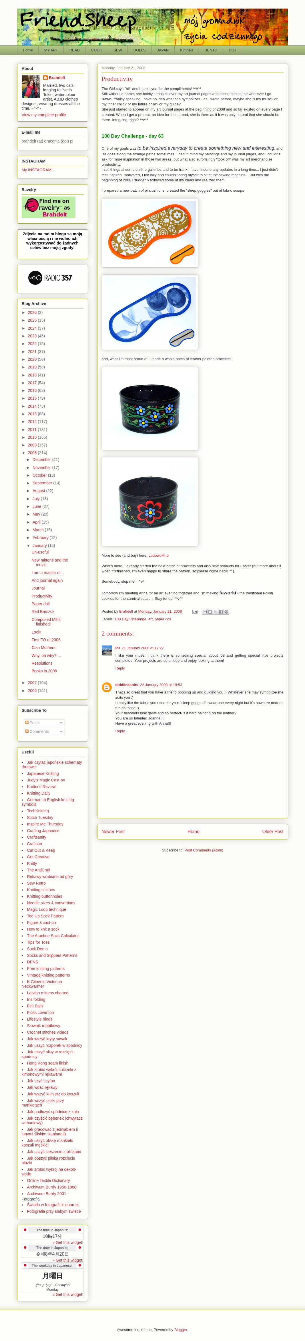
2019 (33, 367)
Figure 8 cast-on (41, 922)
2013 (33, 414)
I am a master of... (47, 572)
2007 (33, 682)
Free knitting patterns (46, 968)
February (41, 537)
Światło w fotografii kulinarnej (53, 1204)
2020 (33, 359)
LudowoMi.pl (159, 555)
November (42, 467)
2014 (33, 406)
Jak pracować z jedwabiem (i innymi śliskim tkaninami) (50, 1131)
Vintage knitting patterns (48, 975)
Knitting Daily (39, 793)
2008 (33, 452)
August (39, 490)
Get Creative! (39, 857)
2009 (33, 445)
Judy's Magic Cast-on (46, 780)
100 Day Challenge (130, 619)
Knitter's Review (41, 786)
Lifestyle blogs (40, 1019)
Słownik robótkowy (43, 1025)
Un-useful (40, 552)
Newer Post (113, 831)
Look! (36, 632)
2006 (33, 690)
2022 (33, 343)
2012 (33, 421)
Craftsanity (36, 837)
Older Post (273, 831)
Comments (37, 731)
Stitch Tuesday (40, 817)
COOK (96, 50)
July (37, 498)
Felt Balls (35, 1006)
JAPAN (163, 50)
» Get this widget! (67, 1242)
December (42, 459)
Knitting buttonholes (44, 896)
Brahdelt (57, 77)
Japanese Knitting (43, 773)
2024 (33, 328)
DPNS (32, 962)
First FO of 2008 (45, 640)
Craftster (35, 843)
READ (74, 50)
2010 (33, 437)
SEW (117, 50)
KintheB (186, 50)
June (37, 506)
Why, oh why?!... (46, 655)
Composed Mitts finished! (45, 622)
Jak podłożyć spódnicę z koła (53, 1111)
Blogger (180, 1330)
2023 (33, 336)
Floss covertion (40, 1012)
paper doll (163, 619)
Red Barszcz (42, 611)
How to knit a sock (43, 929)
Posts (32, 722)
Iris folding (36, 999)
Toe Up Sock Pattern (45, 916)
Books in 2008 (44, 671)
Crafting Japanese (43, 830)
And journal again (47, 580)
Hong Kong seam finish (48, 1063)
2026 (33, 312)
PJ (117, 648)
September (43, 483)
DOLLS (139, 50)
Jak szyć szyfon (41, 1081)
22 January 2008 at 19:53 (161, 685)
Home (28, 50)
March (39, 530)
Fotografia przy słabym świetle (54, 1211)
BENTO (211, 50)
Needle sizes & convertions (51, 903)
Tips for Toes (38, 942)
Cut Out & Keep (41, 850)
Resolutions (41, 663)
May (37, 514)
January (40, 545)
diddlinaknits (126, 685)
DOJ (232, 50)
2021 (33, 351)
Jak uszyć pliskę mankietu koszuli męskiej (47, 1142)
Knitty (32, 863)
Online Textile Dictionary (48, 1180)
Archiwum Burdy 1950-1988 (52, 1187)
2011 (33, 429)
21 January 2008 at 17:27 (142, 648)
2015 (33, 398)
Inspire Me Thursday (45, 824)
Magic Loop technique (46, 909)
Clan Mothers (43, 647)
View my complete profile (44, 115)
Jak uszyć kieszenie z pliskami (54, 1151)
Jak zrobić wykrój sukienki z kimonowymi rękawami (49, 1072)
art (150, 619)
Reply (120, 668)
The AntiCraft (39, 870)
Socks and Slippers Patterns (52, 955)
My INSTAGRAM (37, 170)
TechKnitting (38, 811)
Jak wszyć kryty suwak (47, 1039)
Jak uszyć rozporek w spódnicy (54, 1045)
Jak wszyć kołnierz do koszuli (53, 1094)
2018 (33, 375)
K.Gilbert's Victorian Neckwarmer (42, 984)
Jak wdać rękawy (42, 1087)
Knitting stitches (41, 889)
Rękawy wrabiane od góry (50, 876)
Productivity (41, 596)
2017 (33, 382)
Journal (38, 588)
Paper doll (40, 604)
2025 (33, 320)
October (40, 475)
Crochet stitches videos (48, 1032)
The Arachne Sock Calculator (53, 935)
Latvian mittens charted (48, 993)
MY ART (51, 50)
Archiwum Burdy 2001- (47, 1193)
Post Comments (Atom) (204, 850)
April (37, 522)
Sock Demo (37, 949)
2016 (33, 390)
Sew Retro (36, 883)
